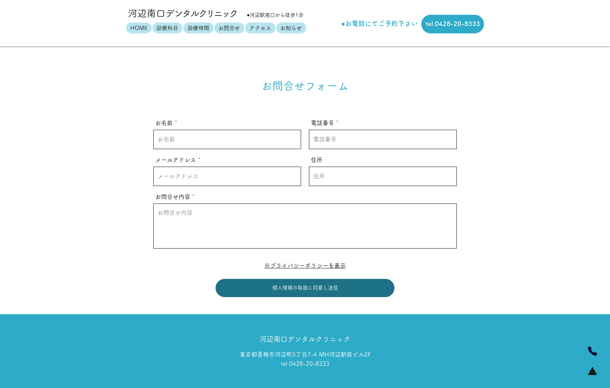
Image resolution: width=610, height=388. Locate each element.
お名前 (164, 123)
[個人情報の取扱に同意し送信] (305, 288)
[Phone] (592, 351)
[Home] (592, 371)
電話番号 (322, 123)
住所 (317, 160)
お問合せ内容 (172, 197)
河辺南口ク (183, 13)
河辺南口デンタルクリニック (305, 339)
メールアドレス (175, 160)
